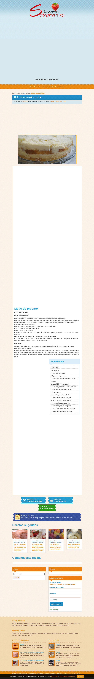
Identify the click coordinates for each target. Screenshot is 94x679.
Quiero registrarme (54, 609)
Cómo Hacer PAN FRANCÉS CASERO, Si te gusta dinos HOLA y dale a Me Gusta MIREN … (68, 646)
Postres (46, 86)
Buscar (17, 577)
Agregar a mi (34, 500)
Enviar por (49, 508)
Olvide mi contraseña (54, 607)
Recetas (61, 86)
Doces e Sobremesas (33, 652)
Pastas (57, 86)
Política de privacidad (68, 676)
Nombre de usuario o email (57, 587)
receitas (25, 101)
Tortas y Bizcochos (39, 86)
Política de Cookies (56, 676)
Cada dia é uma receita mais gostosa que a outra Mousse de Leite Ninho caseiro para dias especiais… (20, 547)
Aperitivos (51, 86)
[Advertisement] (47, 35)
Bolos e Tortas (20, 93)
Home (31, 86)
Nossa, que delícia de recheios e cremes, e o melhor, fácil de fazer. (74, 546)
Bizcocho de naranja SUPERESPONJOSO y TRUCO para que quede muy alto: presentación (33, 646)
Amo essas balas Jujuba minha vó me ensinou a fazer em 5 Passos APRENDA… (55, 547)
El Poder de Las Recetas (47, 10)
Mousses (27, 93)
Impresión (60, 500)
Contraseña (53, 593)
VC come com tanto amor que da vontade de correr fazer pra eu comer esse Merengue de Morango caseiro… (38, 547)
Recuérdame (53, 599)
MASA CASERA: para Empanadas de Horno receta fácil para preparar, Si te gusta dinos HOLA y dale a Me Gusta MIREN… (68, 655)
